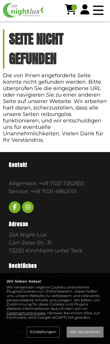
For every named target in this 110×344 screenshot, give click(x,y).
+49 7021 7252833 (61, 183)
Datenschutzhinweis (25, 313)
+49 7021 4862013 (53, 191)
